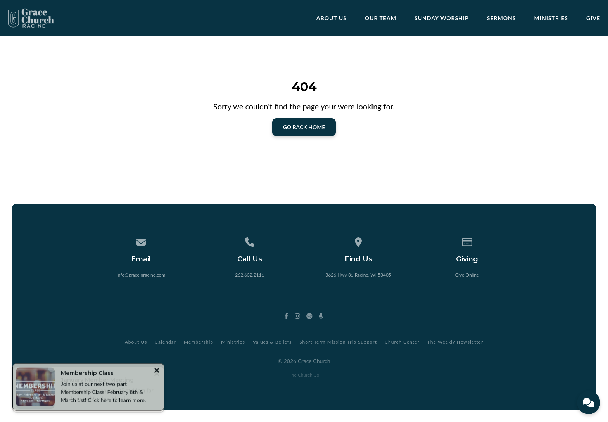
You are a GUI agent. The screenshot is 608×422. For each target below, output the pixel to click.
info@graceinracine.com (141, 275)
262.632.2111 (249, 275)
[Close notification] (157, 371)
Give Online (467, 275)
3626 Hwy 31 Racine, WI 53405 (358, 275)
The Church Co (304, 375)
